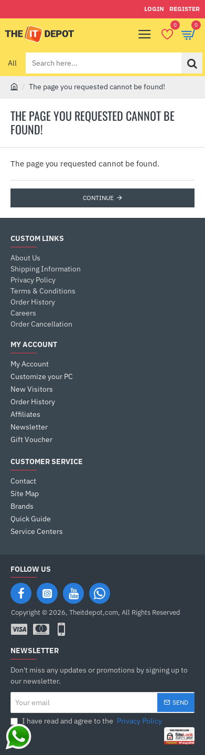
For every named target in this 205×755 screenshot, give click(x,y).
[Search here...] (191, 63)
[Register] (184, 9)
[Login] (154, 9)
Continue (98, 198)
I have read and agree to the (87, 721)
